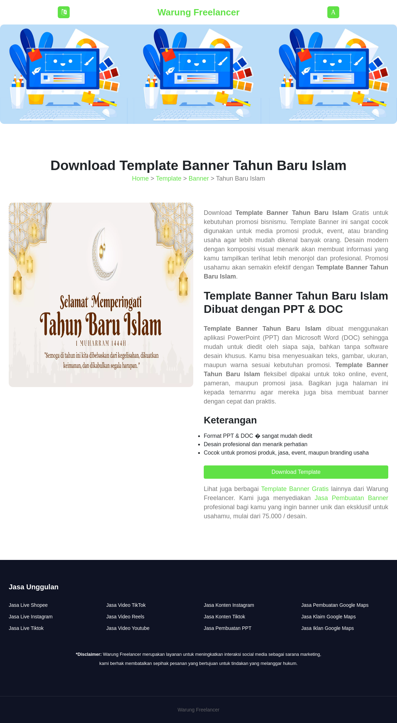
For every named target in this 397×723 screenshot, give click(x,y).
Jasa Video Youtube (128, 628)
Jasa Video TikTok (126, 605)
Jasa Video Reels (125, 616)
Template (168, 178)
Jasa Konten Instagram (229, 605)
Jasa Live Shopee (28, 605)
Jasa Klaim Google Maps (328, 616)
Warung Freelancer (199, 12)
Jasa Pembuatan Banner (351, 497)
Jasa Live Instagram (31, 616)
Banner (199, 178)
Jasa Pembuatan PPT (227, 628)
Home (140, 178)
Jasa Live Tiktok (26, 628)
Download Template (295, 472)
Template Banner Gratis (295, 488)
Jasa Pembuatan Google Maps (335, 605)
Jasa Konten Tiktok (224, 616)
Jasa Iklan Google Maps (327, 628)
